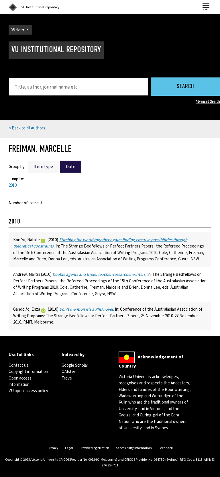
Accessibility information (134, 448)
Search (185, 86)
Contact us (18, 365)
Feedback (165, 448)
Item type (43, 166)
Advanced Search (208, 101)
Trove (67, 378)
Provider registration (94, 448)
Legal (69, 448)
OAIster (68, 372)
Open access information (20, 381)
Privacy (53, 448)
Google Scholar (75, 365)
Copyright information (28, 372)
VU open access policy (28, 391)
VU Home (17, 29)
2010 (13, 185)
